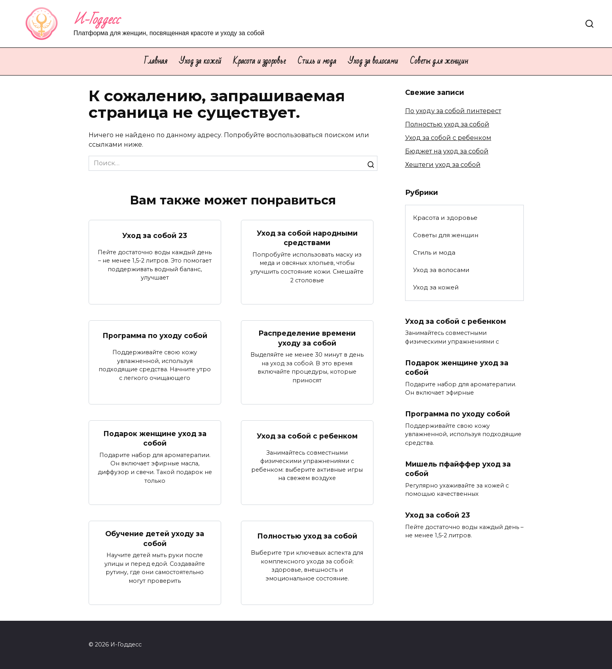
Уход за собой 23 (154, 235)
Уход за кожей (200, 61)
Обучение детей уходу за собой (154, 538)
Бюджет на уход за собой (447, 151)
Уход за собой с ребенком (307, 436)
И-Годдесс (96, 19)
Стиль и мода (316, 61)
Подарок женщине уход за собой (155, 438)
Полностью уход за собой (307, 536)
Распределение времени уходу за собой (307, 338)
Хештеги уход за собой (443, 164)
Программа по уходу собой (154, 335)
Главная (155, 61)
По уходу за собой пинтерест (453, 111)
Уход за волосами (373, 61)
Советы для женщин (439, 61)
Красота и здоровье (259, 61)
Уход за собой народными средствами (307, 238)
